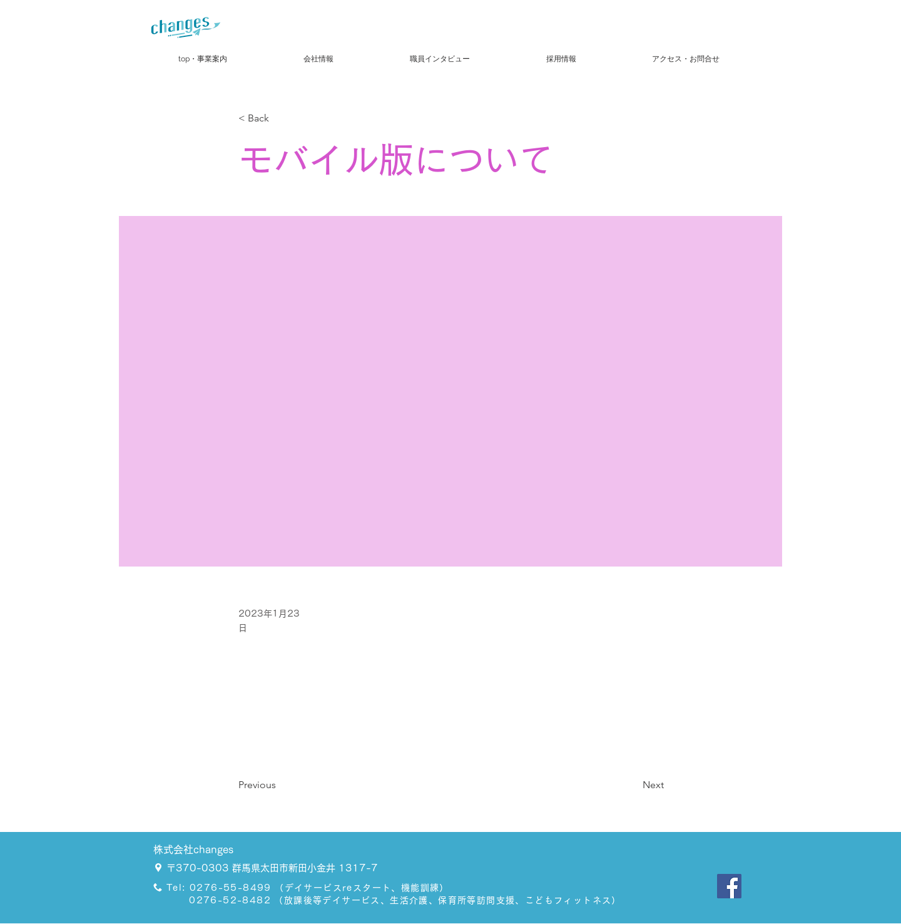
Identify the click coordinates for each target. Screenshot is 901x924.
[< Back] (279, 119)
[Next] (632, 785)
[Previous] (279, 785)
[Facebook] (729, 886)
